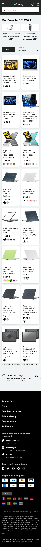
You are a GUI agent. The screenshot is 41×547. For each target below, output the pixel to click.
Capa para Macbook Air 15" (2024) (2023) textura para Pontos (10, 309)
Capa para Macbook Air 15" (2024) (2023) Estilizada (9, 192)
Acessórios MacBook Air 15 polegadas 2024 (30, 36)
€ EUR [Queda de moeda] (6, 493)
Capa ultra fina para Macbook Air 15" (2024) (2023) (10, 230)
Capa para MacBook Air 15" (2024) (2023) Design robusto (9, 154)
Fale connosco (12, 443)
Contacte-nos (9, 421)
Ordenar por (21, 47)
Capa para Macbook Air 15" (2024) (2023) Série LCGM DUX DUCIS (30, 350)
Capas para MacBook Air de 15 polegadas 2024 (11, 36)
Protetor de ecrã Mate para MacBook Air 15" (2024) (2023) (10, 115)
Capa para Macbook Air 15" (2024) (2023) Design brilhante (9, 270)
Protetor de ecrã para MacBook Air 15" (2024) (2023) (29, 78)
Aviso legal (5, 539)
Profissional (8, 426)
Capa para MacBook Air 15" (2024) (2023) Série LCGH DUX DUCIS (10, 350)
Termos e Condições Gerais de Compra (25, 539)
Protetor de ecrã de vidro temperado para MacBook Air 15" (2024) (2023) (10, 79)
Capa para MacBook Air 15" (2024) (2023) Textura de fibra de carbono (30, 310)
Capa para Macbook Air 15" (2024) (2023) (29, 191)
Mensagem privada (14, 457)
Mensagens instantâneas (16, 450)
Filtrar (8, 49)
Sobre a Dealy (9, 416)
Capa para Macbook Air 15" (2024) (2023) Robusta (29, 154)
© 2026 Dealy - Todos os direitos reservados (17, 541)
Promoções (8, 401)
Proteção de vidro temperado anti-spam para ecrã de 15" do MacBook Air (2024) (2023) (30, 116)
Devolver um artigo (12, 411)
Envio (4, 406)
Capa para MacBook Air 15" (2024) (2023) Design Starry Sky (29, 231)
